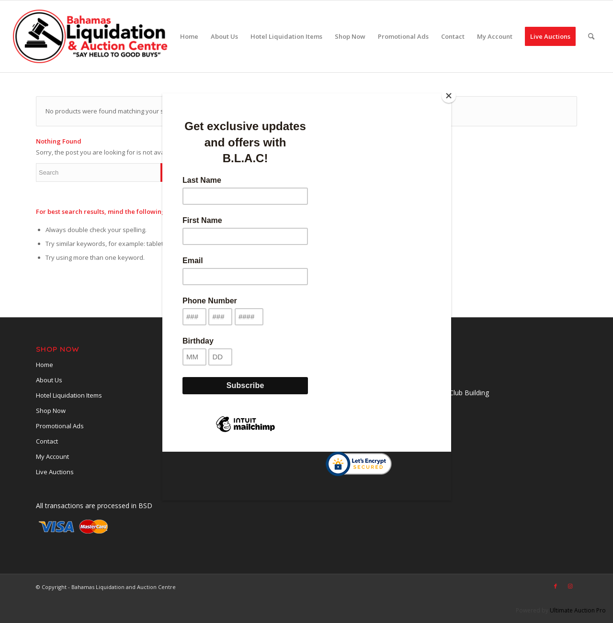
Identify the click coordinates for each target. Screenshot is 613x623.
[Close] (449, 96)
